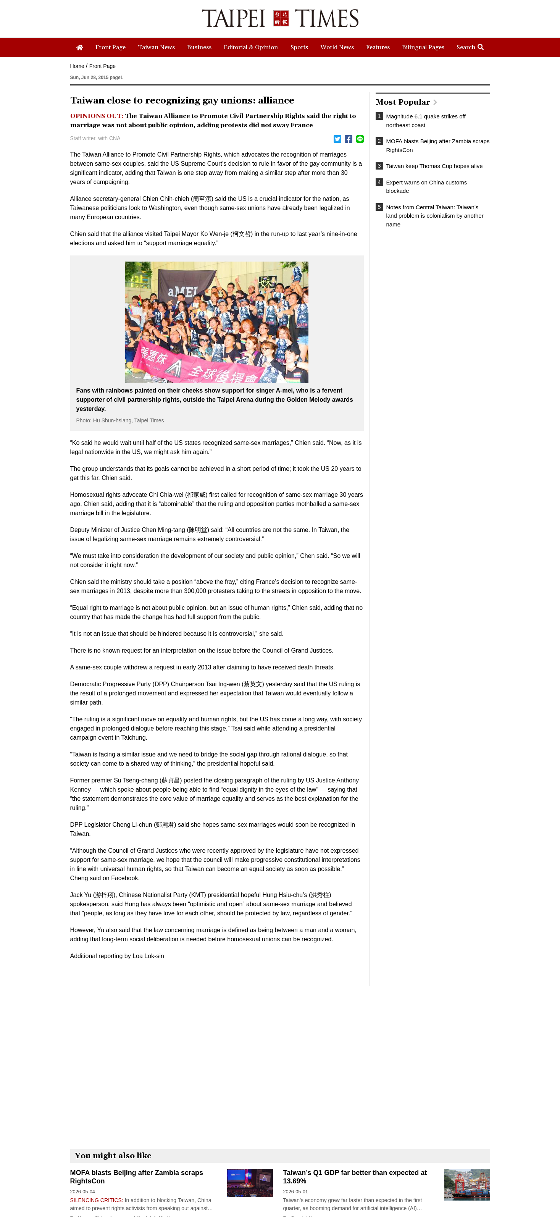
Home (77, 66)
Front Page (102, 66)
